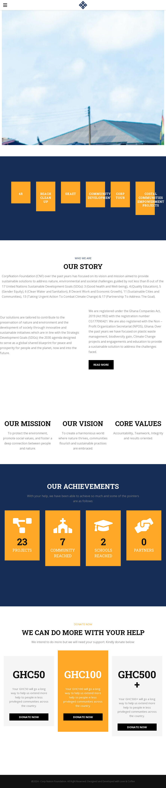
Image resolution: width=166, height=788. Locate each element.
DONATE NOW (29, 717)
